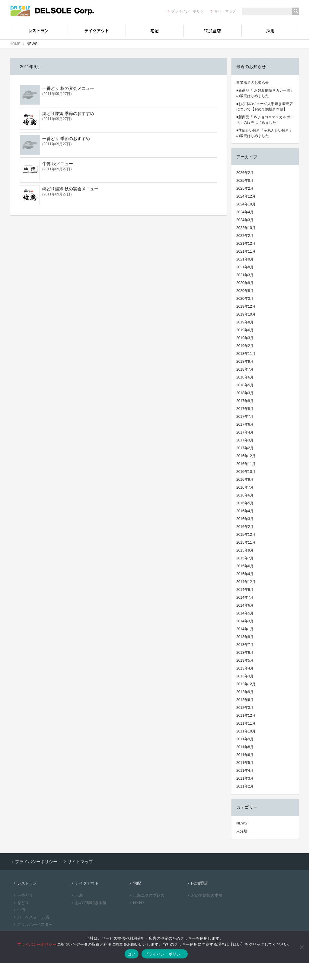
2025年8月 (244, 181)
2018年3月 (244, 393)
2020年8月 (244, 291)
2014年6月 (244, 605)
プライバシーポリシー (186, 11)
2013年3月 (244, 676)
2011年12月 (246, 715)
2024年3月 (244, 220)
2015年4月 (244, 574)
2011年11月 (246, 723)
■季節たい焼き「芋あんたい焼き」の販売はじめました (264, 133)
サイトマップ (223, 11)
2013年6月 (244, 652)
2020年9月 (244, 283)
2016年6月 (244, 495)
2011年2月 (244, 786)
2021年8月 (244, 267)
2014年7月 (244, 597)
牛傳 (18, 910)
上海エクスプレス (146, 895)
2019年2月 (244, 346)
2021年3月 (244, 275)
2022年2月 (244, 236)
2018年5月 (244, 385)
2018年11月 (246, 354)
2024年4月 (244, 212)
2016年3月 (244, 519)
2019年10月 (246, 314)
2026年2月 (244, 173)
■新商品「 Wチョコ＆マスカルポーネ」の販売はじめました (265, 120)
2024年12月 (246, 196)
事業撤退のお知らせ (252, 82)
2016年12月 (246, 456)
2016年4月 (244, 511)
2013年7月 (244, 645)
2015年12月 (246, 534)
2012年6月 (244, 700)
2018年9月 (244, 361)
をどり (20, 902)
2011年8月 (244, 747)
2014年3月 (244, 621)
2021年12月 (246, 243)
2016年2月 (244, 527)
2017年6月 (244, 424)
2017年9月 (244, 401)
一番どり (22, 895)
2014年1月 (244, 629)
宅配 (154, 31)
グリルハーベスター (32, 924)
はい (132, 954)
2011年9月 (244, 739)
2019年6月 (244, 330)
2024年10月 (246, 204)
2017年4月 (244, 432)
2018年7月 (244, 369)
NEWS (241, 823)
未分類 (241, 831)
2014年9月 (244, 590)
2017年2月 (244, 448)
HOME (15, 44)
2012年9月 (244, 692)
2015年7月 (244, 558)
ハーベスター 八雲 (30, 917)
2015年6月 (244, 566)
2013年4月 (244, 668)
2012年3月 (244, 708)
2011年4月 (244, 770)
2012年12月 (246, 684)
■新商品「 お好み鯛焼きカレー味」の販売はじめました (265, 93)
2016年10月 (246, 472)
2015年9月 (244, 550)
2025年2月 (244, 188)
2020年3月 (244, 298)
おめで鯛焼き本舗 (88, 902)
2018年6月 (244, 377)
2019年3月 (244, 338)
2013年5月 (244, 660)
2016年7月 (244, 487)
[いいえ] (301, 947)
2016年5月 (244, 503)
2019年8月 (244, 322)
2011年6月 (244, 755)
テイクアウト (97, 31)
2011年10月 (246, 731)
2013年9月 (244, 637)
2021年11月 (246, 251)
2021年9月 (244, 259)
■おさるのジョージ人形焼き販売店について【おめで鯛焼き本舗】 (264, 106)
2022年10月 (246, 228)
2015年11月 (246, 542)
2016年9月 (244, 479)
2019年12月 (246, 306)
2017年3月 (244, 440)
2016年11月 (246, 464)
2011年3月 (244, 778)
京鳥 (76, 895)
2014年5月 (244, 613)
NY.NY (136, 902)
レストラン (39, 31)
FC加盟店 (212, 31)
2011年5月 (244, 763)
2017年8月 (244, 409)
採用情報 (270, 31)
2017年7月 (244, 416)
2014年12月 (246, 582)
